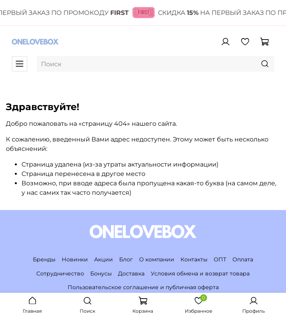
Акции (103, 259)
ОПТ (220, 259)
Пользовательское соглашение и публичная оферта (143, 287)
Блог (126, 259)
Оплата (242, 259)
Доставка (131, 273)
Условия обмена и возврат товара (200, 273)
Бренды (44, 259)
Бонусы (101, 273)
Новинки (75, 259)
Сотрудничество (60, 273)
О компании (156, 259)
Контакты (194, 259)
